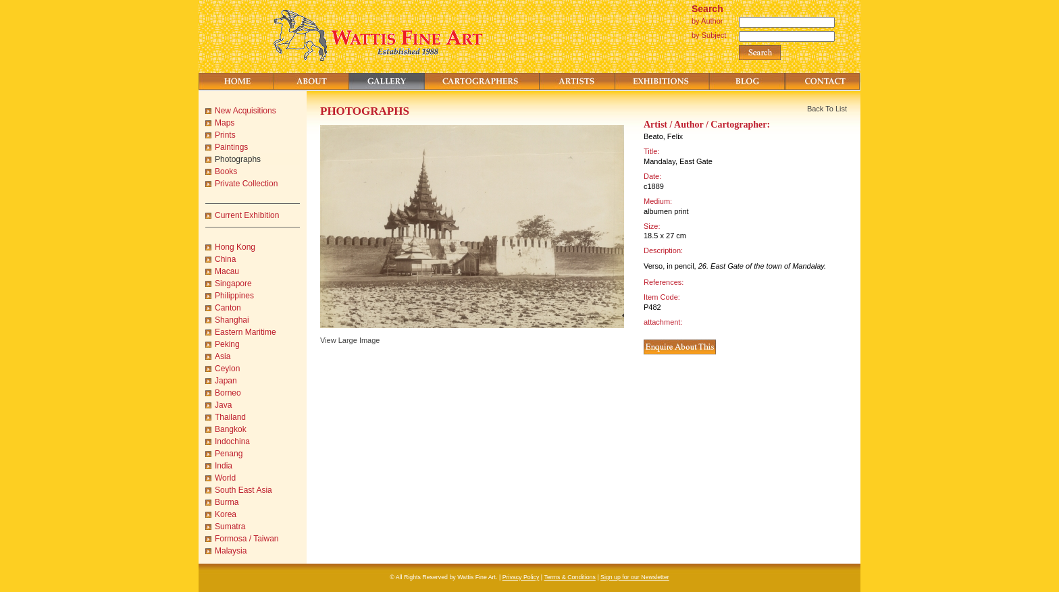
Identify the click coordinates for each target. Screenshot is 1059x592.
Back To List (827, 109)
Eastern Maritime (245, 332)
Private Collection (246, 183)
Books (226, 171)
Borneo (228, 393)
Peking (227, 344)
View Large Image (350, 340)
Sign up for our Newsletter (634, 577)
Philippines (234, 295)
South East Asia (243, 490)
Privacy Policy (521, 577)
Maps (224, 123)
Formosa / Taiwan (246, 538)
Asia (222, 356)
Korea (225, 514)
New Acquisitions (245, 110)
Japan (226, 380)
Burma (226, 502)
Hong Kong (235, 247)
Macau (227, 271)
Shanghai (232, 320)
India (223, 465)
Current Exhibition (247, 215)
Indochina (232, 441)
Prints (225, 135)
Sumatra (230, 526)
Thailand (230, 417)
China (225, 259)
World (225, 478)
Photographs (238, 159)
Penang (228, 453)
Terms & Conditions (570, 577)
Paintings (231, 147)
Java (223, 405)
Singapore (233, 283)
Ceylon (227, 368)
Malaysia (231, 551)
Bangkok (231, 429)
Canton (228, 308)
